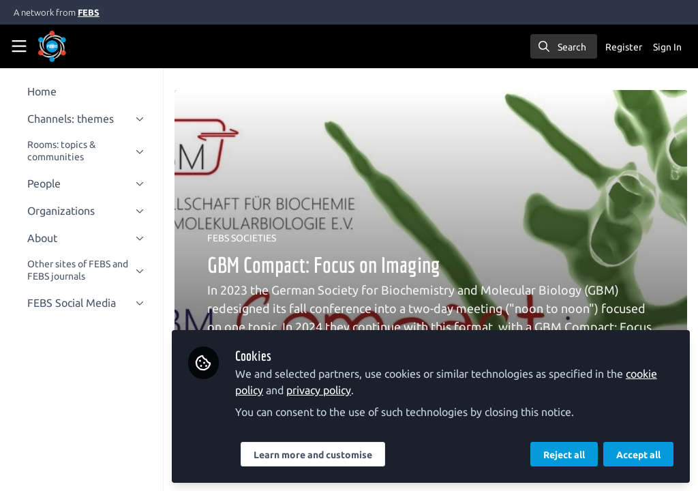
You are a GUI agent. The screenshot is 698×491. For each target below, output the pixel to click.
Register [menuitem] (623, 47)
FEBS (89, 12)
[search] (563, 46)
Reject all (564, 454)
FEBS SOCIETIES (252, 238)
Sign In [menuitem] (667, 47)
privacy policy (329, 390)
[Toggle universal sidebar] (19, 46)
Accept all (638, 454)
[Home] (71, 46)
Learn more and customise (323, 454)
